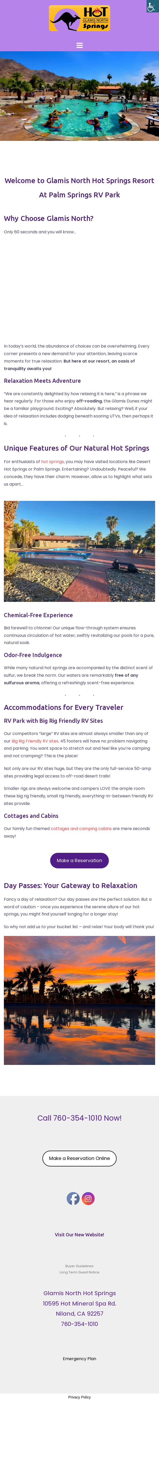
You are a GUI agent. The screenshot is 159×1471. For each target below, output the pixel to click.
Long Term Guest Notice (80, 1272)
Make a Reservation (79, 860)
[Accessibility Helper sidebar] (153, 6)
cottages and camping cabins (81, 829)
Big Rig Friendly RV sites (35, 741)
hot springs (52, 462)
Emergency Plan (79, 1359)
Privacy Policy (79, 1397)
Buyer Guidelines (79, 1266)
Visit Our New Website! (79, 1234)
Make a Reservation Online (79, 1158)
